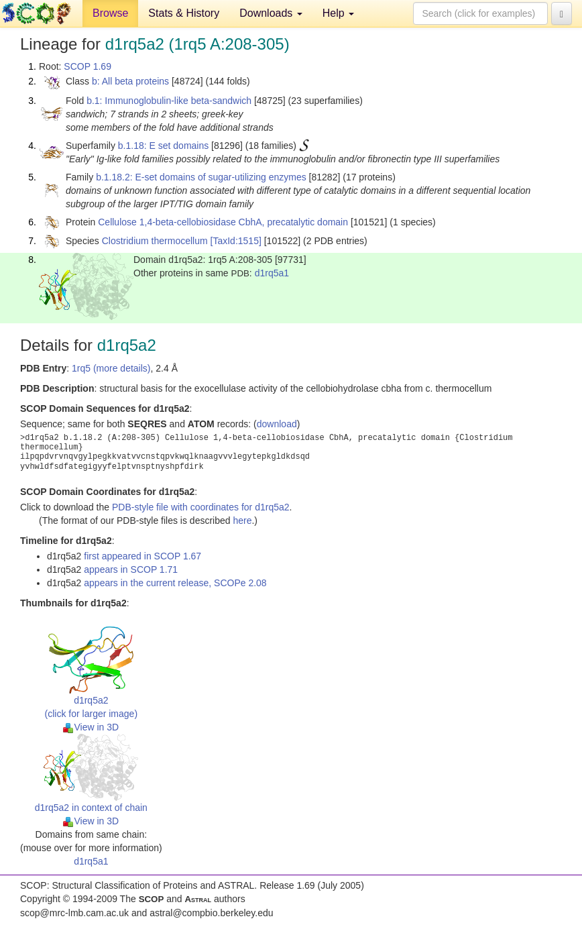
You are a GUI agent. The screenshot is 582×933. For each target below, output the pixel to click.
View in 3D (91, 727)
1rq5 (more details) (111, 368)
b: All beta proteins (130, 81)
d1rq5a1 (272, 273)
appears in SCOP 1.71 (131, 569)
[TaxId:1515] (236, 240)
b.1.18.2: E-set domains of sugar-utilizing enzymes (201, 177)
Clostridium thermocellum (155, 240)
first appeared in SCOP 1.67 (142, 556)
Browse (110, 13)
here (242, 520)
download (277, 424)
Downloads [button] (270, 13)
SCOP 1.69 (87, 66)
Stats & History (183, 13)
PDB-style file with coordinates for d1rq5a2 (201, 507)
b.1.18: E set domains (163, 145)
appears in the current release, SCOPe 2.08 (175, 583)
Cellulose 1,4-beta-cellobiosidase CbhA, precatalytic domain (223, 222)
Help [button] (338, 13)
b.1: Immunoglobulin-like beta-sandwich (168, 100)
